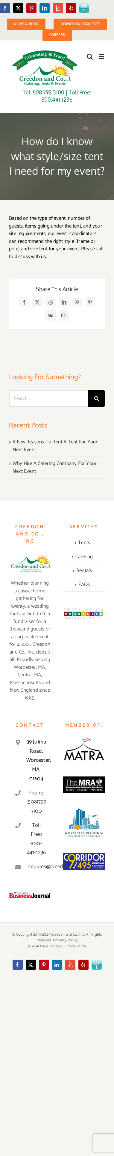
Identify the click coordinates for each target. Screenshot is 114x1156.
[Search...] (48, 398)
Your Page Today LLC (49, 946)
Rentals (84, 571)
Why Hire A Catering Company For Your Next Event (55, 467)
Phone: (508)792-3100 (36, 802)
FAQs (84, 585)
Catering (84, 557)
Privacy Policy (66, 940)
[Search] (96, 398)
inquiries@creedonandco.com (36, 866)
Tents (84, 543)
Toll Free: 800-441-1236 (36, 839)
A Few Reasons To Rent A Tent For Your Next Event (55, 446)
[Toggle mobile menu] (102, 56)
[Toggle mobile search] (90, 56)
